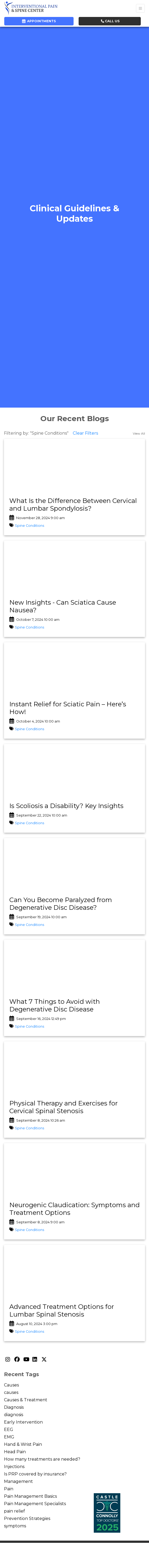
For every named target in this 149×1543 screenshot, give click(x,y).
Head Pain (15, 1451)
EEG (8, 1429)
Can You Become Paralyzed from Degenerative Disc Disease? (60, 903)
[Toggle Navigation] (140, 8)
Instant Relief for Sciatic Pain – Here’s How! (67, 708)
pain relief (14, 1511)
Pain (8, 1488)
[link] (74, 504)
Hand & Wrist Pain (23, 1444)
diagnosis (13, 1414)
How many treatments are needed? (42, 1459)
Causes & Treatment (25, 1399)
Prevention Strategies (27, 1518)
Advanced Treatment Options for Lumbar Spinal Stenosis (61, 1310)
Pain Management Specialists (35, 1503)
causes (11, 1392)
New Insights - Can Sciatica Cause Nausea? (62, 606)
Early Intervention (23, 1422)
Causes (11, 1385)
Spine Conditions (29, 526)
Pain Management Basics (30, 1496)
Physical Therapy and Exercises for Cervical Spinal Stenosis (63, 1107)
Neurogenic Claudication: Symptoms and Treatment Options (74, 1208)
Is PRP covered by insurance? (35, 1474)
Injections (14, 1466)
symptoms (15, 1525)
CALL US (110, 21)
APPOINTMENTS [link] (39, 21)
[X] (44, 1359)
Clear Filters (85, 433)
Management (18, 1481)
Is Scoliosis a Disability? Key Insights (66, 806)
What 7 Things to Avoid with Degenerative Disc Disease (54, 1005)
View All (139, 433)
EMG (9, 1436)
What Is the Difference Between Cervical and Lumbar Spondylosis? (73, 504)
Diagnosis (14, 1407)
